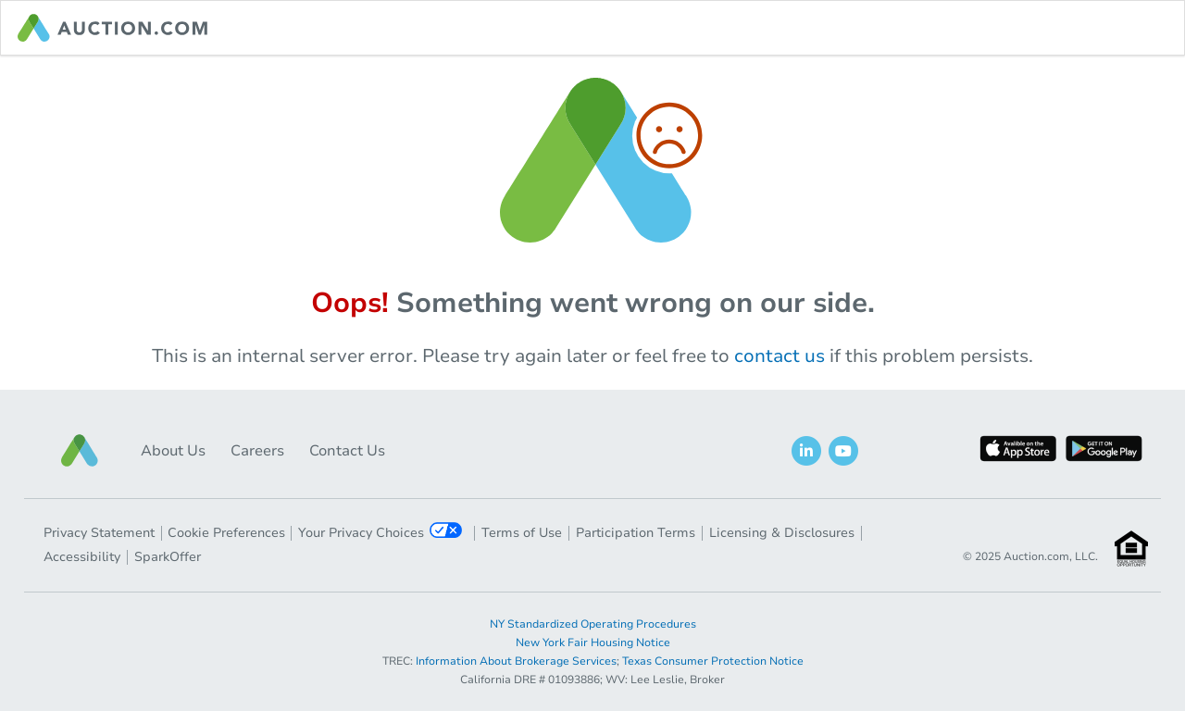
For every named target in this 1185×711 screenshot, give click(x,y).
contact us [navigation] (779, 355)
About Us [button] (173, 451)
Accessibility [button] (82, 557)
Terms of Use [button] (521, 533)
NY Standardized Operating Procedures (593, 624)
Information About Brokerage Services (516, 661)
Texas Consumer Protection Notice (713, 661)
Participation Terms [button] (635, 533)
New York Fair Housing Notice (593, 642)
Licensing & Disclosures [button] (781, 533)
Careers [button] (257, 451)
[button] (79, 450)
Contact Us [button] (347, 451)
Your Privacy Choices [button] (380, 532)
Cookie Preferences (226, 533)
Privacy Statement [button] (99, 533)
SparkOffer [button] (167, 557)
